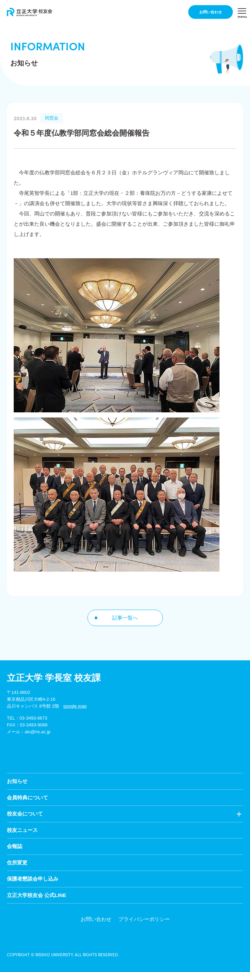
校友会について (25, 814)
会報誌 (14, 846)
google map (75, 706)
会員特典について (27, 797)
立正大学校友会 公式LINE (36, 895)
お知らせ (17, 781)
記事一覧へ (125, 618)
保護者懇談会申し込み (32, 879)
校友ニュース (22, 830)
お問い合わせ (210, 12)
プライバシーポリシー (144, 919)
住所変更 (17, 862)
